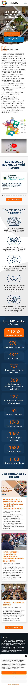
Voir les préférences (14, 681)
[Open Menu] (25, 3)
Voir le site (6, 189)
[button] (26, 656)
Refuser (14, 677)
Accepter (14, 672)
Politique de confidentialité (13, 684)
